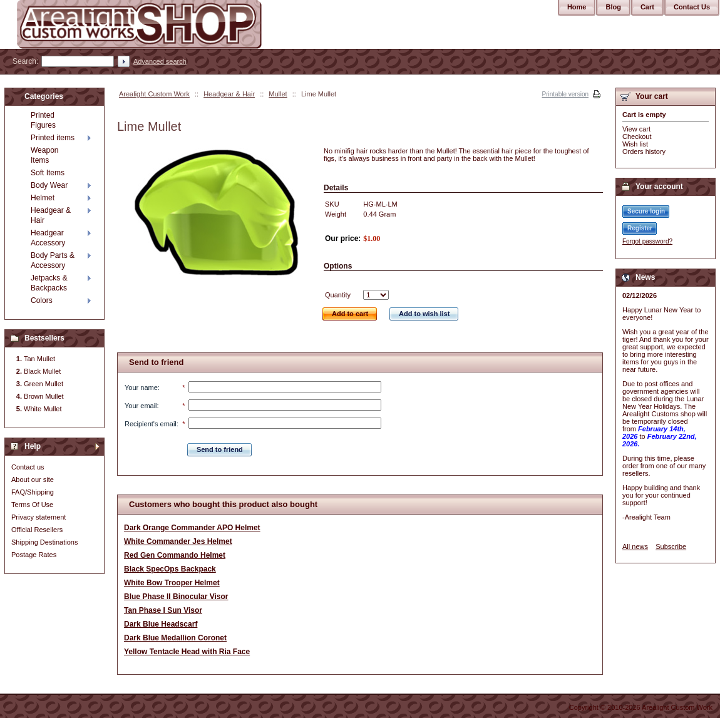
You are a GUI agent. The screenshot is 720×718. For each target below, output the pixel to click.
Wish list (635, 144)
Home (577, 7)
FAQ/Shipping (32, 492)
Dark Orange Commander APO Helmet (192, 527)
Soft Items (47, 172)
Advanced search (160, 61)
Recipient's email (151, 424)
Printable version (565, 94)
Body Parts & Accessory (53, 260)
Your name (141, 387)
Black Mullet (42, 371)
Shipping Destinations (44, 542)
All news (635, 546)
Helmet (42, 197)
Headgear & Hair (229, 94)
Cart (647, 7)
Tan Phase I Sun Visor (163, 610)
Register (639, 228)
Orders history (644, 151)
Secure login (646, 211)
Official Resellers (37, 529)
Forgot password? (647, 241)
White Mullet (43, 409)
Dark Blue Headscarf (160, 624)
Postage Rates (33, 554)
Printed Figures (43, 120)
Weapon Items (44, 155)
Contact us (27, 467)
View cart (636, 129)
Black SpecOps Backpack (170, 569)
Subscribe (671, 546)
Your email (141, 405)
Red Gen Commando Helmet (174, 555)
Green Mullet (43, 383)
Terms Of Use (32, 504)
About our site (32, 479)
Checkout (636, 136)
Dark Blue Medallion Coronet (175, 637)
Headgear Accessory (48, 237)
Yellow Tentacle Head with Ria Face (187, 651)
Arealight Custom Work (154, 94)
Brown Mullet (44, 396)
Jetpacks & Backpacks (49, 283)
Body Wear (49, 185)
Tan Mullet (39, 358)
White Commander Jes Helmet (178, 541)
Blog (612, 7)
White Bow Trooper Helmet (172, 582)
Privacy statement (38, 517)
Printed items (53, 137)
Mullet (278, 94)
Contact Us (692, 7)
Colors (42, 300)
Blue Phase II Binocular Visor (176, 596)
